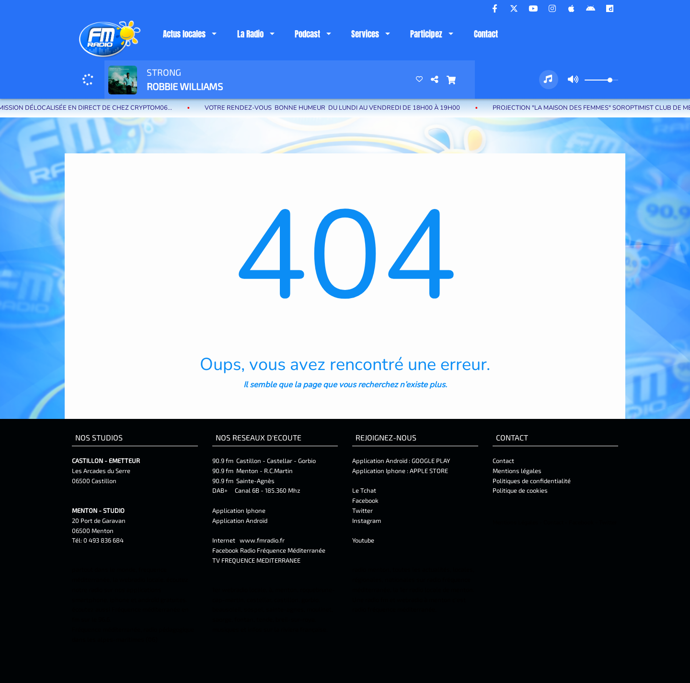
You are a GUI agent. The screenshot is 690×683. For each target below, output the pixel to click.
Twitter (362, 510)
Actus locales (184, 34)
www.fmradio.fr (262, 540)
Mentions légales (517, 471)
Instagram (366, 520)
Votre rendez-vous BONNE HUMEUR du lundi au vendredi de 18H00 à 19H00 (343, 108)
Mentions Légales (515, 522)
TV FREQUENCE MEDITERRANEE (256, 560)
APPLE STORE (429, 471)
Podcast (307, 34)
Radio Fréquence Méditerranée (282, 550)
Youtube (363, 540)
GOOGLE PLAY (430, 460)
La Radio (250, 34)
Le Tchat (364, 490)
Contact (486, 34)
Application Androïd (239, 520)
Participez (426, 34)
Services (365, 34)
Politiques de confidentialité (532, 481)
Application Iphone (239, 510)
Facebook (365, 500)
